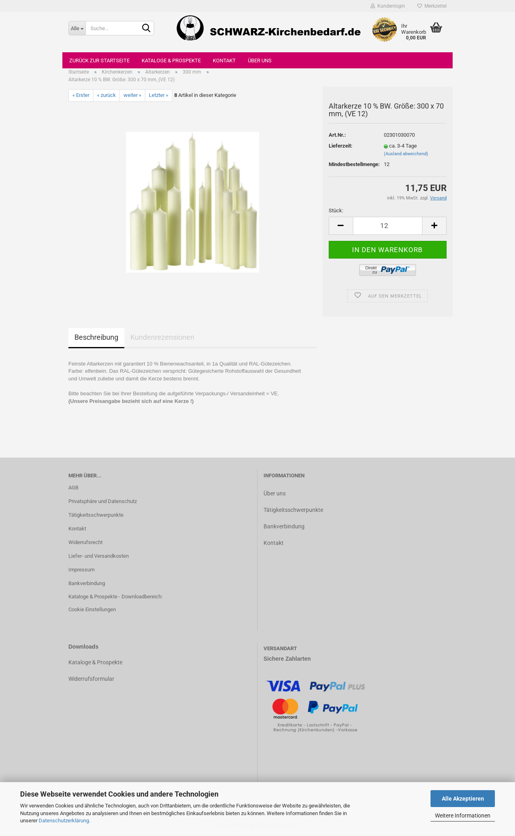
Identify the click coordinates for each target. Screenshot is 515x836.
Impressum (81, 570)
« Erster (80, 95)
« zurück (106, 95)
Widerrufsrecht (85, 542)
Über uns (260, 61)
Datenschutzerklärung (64, 821)
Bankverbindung (86, 583)
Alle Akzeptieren (463, 798)
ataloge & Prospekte (97, 662)
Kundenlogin (388, 6)
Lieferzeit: (340, 146)
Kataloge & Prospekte (171, 61)
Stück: (336, 210)
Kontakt (224, 61)
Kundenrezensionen (162, 337)
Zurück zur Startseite (99, 61)
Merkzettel (432, 6)
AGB (73, 488)
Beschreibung (96, 337)
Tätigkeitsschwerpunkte (96, 515)
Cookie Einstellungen (92, 609)
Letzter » (158, 95)
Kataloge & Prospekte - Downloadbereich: (115, 597)
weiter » (132, 95)
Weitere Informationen (462, 815)
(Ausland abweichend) (406, 153)
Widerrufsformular (91, 679)
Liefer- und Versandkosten (98, 556)
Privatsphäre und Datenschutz (102, 501)
